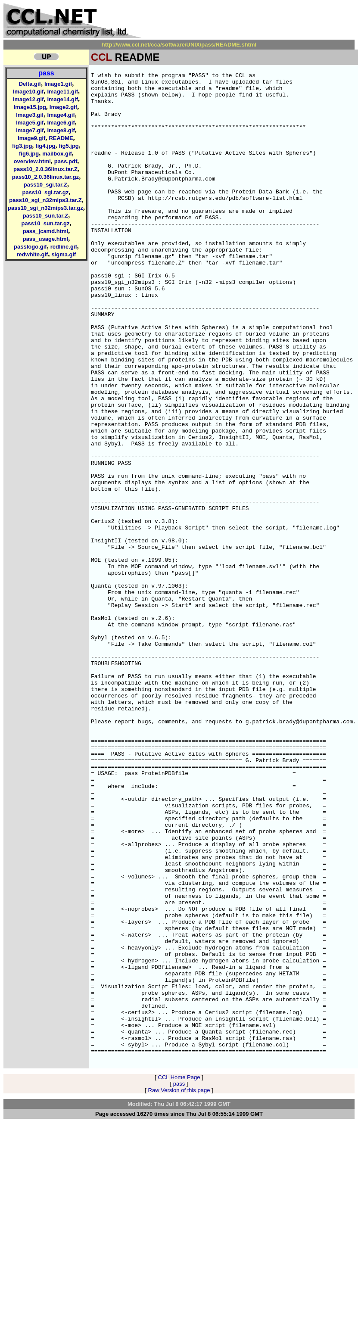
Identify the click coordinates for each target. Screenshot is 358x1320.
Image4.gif (61, 115)
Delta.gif (30, 84)
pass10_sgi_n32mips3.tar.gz (45, 208)
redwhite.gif (32, 254)
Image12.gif (28, 99)
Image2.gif (63, 107)
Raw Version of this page (179, 1288)
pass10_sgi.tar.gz (45, 192)
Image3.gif (30, 115)
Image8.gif (61, 130)
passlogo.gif (30, 246)
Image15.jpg (30, 107)
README (61, 138)
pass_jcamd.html (45, 231)
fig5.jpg (69, 146)
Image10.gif (28, 91)
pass (46, 73)
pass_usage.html (45, 239)
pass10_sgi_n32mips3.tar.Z (45, 200)
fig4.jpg (45, 146)
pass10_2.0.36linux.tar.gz (45, 177)
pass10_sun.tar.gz (45, 223)
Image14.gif (62, 99)
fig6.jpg (29, 153)
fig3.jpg (22, 146)
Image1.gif (58, 84)
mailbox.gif (57, 153)
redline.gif (63, 246)
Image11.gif (62, 91)
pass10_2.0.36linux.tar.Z (45, 169)
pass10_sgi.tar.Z (45, 184)
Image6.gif (61, 122)
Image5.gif (30, 122)
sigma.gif (63, 254)
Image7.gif (30, 130)
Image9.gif (31, 138)
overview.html (32, 161)
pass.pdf (65, 161)
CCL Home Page (179, 1275)
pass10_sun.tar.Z (45, 215)
